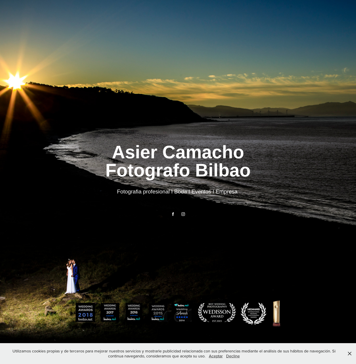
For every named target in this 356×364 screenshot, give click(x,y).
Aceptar (216, 356)
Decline (233, 356)
